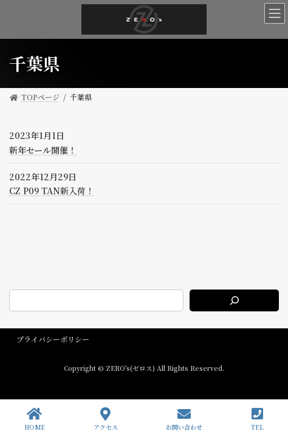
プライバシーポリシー (53, 339)
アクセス (106, 419)
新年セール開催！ (43, 150)
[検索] (234, 300)
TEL (257, 419)
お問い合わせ (184, 419)
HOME (34, 419)
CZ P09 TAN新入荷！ (51, 191)
